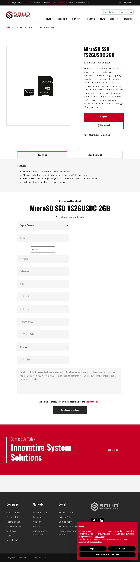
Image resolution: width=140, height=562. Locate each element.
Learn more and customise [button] (107, 554)
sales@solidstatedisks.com (42, 3)
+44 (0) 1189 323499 (16, 3)
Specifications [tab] (95, 154)
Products (62, 18)
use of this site (93, 401)
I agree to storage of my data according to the (70, 401)
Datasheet (104, 125)
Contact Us (129, 18)
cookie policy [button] (100, 536)
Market (49, 18)
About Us (114, 18)
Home (9, 27)
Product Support (125, 3)
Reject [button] (93, 548)
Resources (90, 18)
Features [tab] (42, 154)
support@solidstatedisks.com (73, 3)
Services (76, 18)
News (102, 18)
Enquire (103, 116)
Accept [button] (122, 548)
